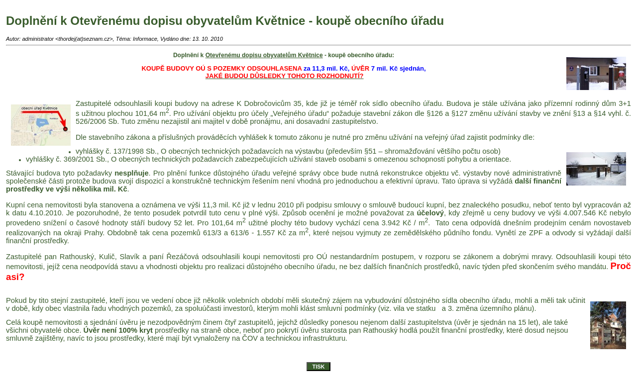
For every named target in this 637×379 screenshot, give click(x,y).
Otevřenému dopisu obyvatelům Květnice (264, 55)
